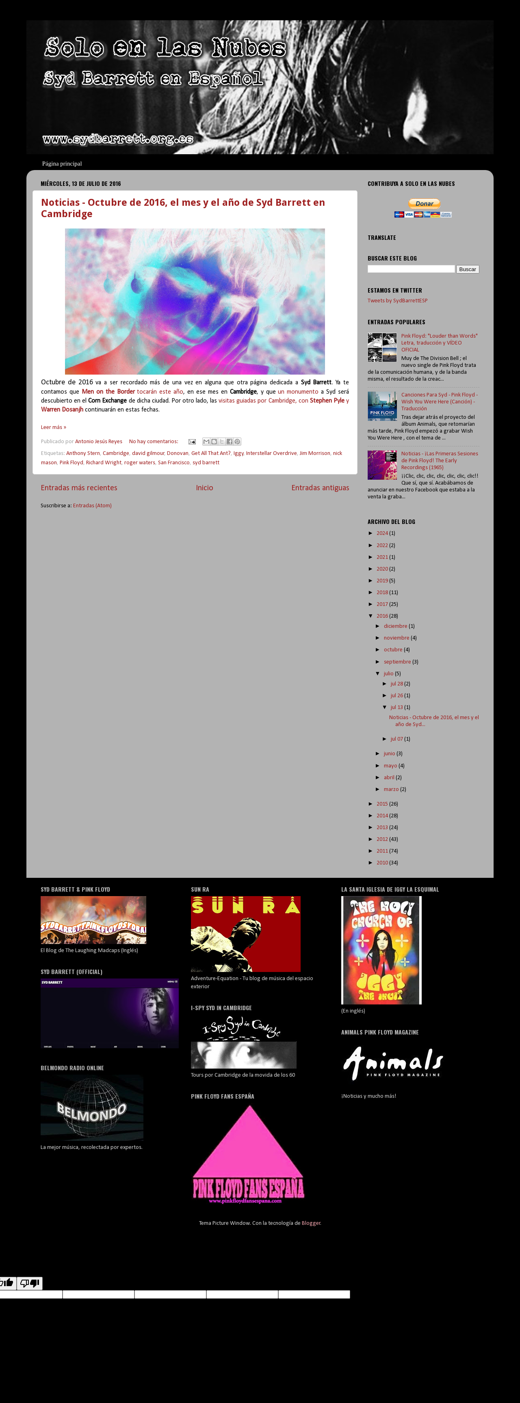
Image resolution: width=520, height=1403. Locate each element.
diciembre (396, 626)
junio (390, 754)
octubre (394, 650)
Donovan (177, 453)
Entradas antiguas (320, 488)
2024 (383, 533)
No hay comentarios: (154, 442)
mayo (391, 766)
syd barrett (206, 463)
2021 (383, 557)
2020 (383, 569)
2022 (383, 546)
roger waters (139, 463)
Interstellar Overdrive (271, 453)
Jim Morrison (315, 453)
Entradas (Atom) (92, 506)
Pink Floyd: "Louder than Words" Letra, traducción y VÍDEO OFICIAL (439, 343)
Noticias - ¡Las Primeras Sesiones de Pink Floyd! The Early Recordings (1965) (439, 461)
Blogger (311, 1223)
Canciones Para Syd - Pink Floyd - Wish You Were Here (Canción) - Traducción (439, 402)
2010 (383, 863)
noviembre (397, 638)
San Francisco (174, 463)
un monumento (299, 392)
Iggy (239, 453)
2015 (383, 804)
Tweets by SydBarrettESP (398, 301)
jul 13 (397, 708)
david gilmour (148, 453)
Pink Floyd (71, 463)
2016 (383, 616)
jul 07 (397, 739)
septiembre (398, 662)
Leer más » (53, 428)
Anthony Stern (83, 453)
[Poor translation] (30, 1283)
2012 (383, 839)
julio (389, 674)
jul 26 (397, 696)
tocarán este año (132, 392)
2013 (383, 828)
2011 (383, 851)
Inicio (204, 488)
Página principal (62, 163)
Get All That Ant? (211, 453)
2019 (383, 581)
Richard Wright (103, 463)
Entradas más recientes (79, 488)
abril (390, 778)
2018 (383, 593)
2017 (383, 604)
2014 (383, 816)
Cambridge (116, 453)
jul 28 (397, 684)
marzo (392, 790)
